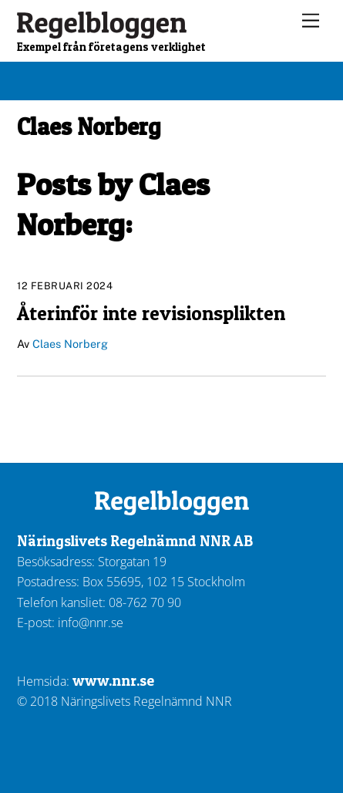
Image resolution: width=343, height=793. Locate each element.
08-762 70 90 (145, 602)
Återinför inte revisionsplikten (151, 313)
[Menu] (310, 21)
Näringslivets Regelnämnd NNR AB (135, 540)
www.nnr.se (113, 680)
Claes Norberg (70, 343)
